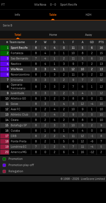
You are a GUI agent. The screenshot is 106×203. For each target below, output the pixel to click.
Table (53, 15)
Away (88, 35)
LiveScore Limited (93, 179)
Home (53, 35)
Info (17, 15)
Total (17, 35)
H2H (88, 15)
